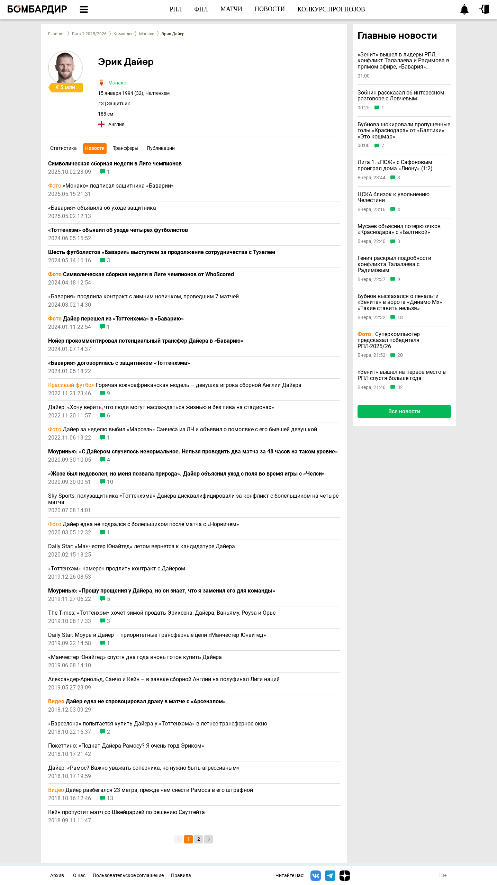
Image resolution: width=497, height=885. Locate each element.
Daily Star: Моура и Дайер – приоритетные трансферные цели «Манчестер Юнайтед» (157, 635)
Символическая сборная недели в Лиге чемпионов (115, 164)
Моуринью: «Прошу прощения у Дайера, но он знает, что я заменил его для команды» (161, 591)
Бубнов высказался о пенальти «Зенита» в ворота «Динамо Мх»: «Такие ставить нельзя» (401, 302)
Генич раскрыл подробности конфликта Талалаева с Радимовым (394, 264)
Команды (123, 33)
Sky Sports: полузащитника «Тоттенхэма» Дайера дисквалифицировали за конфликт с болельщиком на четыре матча (193, 499)
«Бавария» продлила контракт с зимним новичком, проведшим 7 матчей (143, 297)
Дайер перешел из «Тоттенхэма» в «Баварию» (116, 319)
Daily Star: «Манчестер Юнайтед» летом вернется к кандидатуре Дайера (141, 546)
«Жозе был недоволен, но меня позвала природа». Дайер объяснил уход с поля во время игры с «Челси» (186, 474)
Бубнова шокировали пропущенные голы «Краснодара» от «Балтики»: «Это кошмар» (404, 130)
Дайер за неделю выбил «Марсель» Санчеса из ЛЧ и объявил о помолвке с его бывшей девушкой (182, 429)
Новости (95, 148)
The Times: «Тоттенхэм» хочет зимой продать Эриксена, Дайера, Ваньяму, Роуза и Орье (161, 613)
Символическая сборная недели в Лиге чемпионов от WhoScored (141, 274)
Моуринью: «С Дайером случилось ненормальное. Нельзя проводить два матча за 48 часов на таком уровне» (193, 452)
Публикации (161, 148)
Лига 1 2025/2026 (89, 33)
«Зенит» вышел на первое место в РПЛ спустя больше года (402, 375)
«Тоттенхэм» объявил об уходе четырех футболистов (118, 230)
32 (400, 387)
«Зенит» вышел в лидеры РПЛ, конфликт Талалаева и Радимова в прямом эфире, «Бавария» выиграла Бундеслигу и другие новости (403, 61)
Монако (146, 33)
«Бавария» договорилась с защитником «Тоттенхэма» (119, 363)
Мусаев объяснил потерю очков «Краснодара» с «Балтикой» (399, 229)
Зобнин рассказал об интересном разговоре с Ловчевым (401, 96)
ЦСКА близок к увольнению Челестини (394, 197)
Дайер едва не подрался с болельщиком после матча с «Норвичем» (143, 524)
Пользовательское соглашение (128, 875)
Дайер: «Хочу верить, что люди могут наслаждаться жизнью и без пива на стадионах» (161, 407)
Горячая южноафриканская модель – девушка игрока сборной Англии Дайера (174, 385)
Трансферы (125, 148)
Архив (57, 875)
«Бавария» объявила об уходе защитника (102, 208)
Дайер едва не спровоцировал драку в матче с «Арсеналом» (137, 701)
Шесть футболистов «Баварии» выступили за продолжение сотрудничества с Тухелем (161, 252)
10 (110, 482)
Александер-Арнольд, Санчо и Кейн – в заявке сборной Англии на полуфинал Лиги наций (164, 679)
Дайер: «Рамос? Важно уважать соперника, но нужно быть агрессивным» (144, 768)
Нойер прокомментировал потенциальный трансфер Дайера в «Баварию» (145, 341)
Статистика (63, 148)
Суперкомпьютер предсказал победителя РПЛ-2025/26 (389, 340)
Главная (56, 33)
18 (400, 317)
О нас (79, 875)
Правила (181, 875)
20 (400, 355)
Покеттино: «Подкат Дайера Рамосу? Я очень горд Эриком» (126, 746)
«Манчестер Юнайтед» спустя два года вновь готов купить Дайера (135, 657)
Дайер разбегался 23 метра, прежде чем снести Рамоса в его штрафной (150, 790)
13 (110, 798)
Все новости (404, 411)
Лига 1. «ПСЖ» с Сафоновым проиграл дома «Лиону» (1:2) (395, 165)
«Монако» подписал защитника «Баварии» (111, 186)
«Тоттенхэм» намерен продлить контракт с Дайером (116, 569)
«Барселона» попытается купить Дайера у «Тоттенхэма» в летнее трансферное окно (157, 724)
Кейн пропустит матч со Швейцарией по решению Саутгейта (126, 812)
